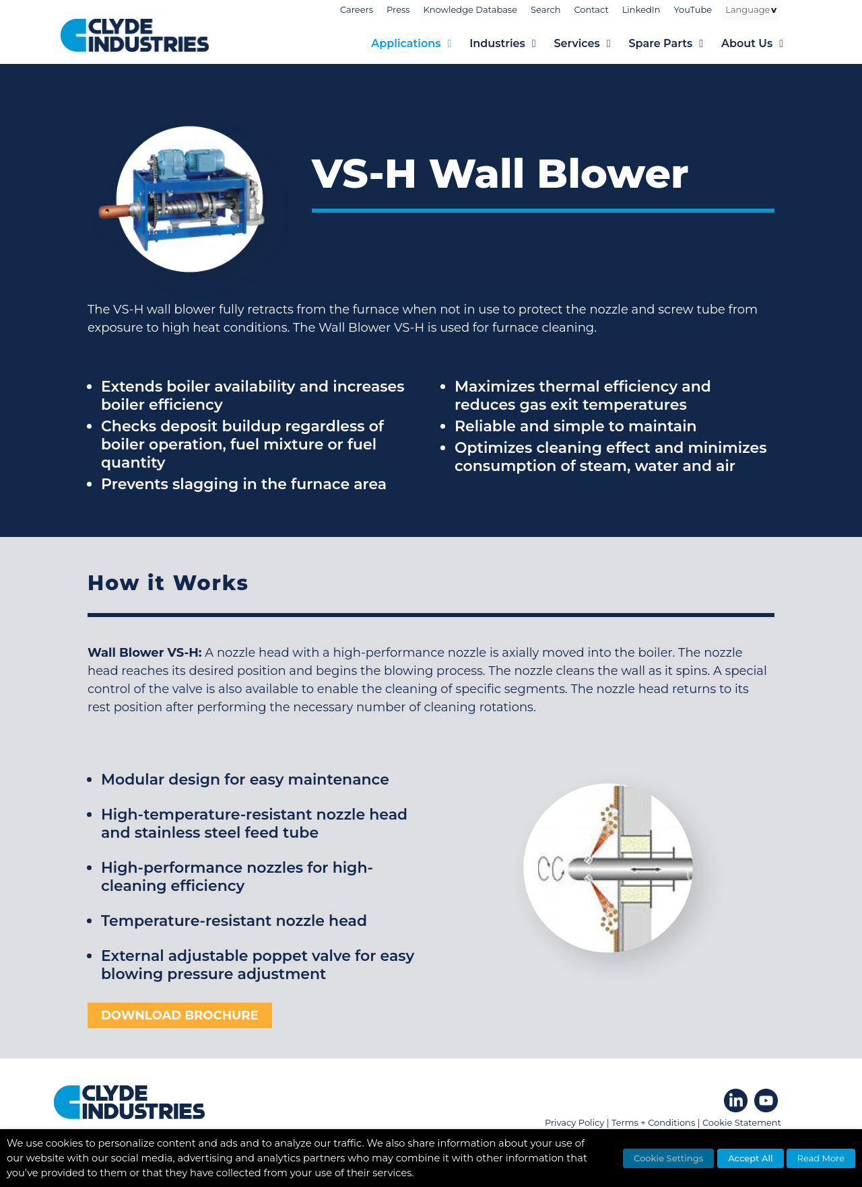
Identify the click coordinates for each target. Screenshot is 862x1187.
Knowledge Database (470, 9)
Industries (511, 44)
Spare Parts (675, 44)
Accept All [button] (750, 1158)
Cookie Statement (741, 1122)
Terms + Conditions (653, 1122)
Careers (356, 9)
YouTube (693, 9)
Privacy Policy (574, 1122)
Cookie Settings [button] (668, 1158)
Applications (420, 44)
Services (591, 44)
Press (398, 9)
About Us (761, 44)
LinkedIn (641, 9)
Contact (591, 9)
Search (545, 9)
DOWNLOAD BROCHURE (180, 1015)
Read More (820, 1158)
